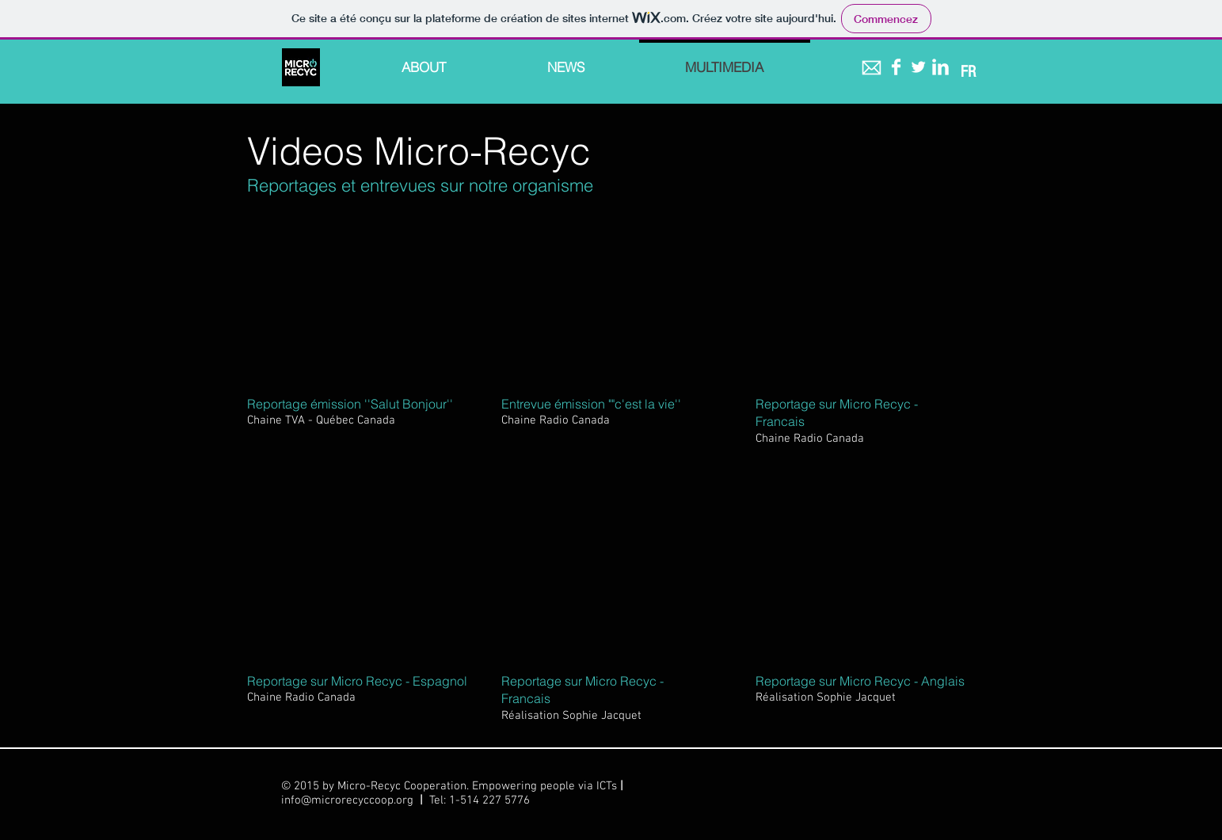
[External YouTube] (355, 298)
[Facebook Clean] (896, 67)
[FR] (968, 71)
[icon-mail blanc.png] (871, 68)
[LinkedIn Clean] (940, 67)
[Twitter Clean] (918, 67)
